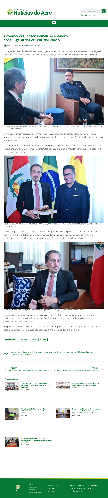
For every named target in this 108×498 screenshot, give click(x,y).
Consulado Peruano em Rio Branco (48, 352)
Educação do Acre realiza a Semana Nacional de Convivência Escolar (85, 384)
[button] (54, 23)
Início (31, 484)
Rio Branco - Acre (76, 491)
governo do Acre (70, 352)
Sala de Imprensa (54, 486)
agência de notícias (19, 352)
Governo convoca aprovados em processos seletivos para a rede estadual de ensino (36, 440)
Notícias (32, 490)
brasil (30, 352)
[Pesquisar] (104, 11)
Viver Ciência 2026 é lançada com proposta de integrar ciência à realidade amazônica (36, 385)
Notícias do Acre (85, 352)
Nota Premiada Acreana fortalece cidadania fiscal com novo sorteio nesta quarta (36, 411)
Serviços (51, 491)
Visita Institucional (23, 355)
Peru (13, 355)
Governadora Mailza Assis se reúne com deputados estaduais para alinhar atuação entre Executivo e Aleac (87, 411)
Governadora (33, 487)
